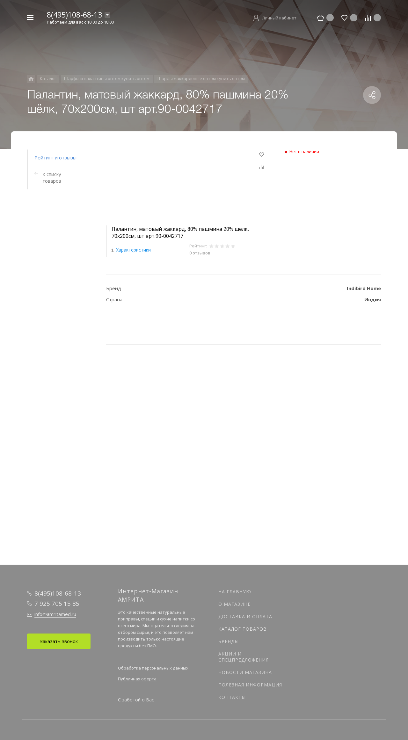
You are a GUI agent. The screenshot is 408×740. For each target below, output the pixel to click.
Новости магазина (245, 672)
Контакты (232, 697)
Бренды (228, 641)
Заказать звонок (59, 641)
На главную (234, 592)
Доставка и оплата (245, 616)
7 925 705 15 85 (56, 603)
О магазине (234, 604)
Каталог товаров (242, 629)
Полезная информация (250, 685)
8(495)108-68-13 (74, 15)
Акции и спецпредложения (243, 657)
